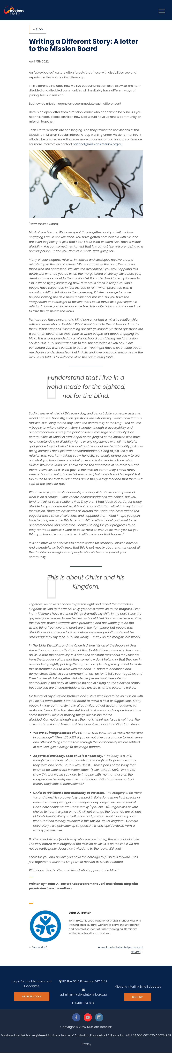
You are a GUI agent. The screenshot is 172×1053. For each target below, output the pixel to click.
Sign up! (138, 997)
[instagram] (99, 1018)
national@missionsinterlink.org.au (97, 144)
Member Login (31, 997)
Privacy (86, 1044)
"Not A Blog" (39, 948)
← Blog (38, 30)
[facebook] (76, 1018)
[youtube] (88, 1018)
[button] (161, 10)
